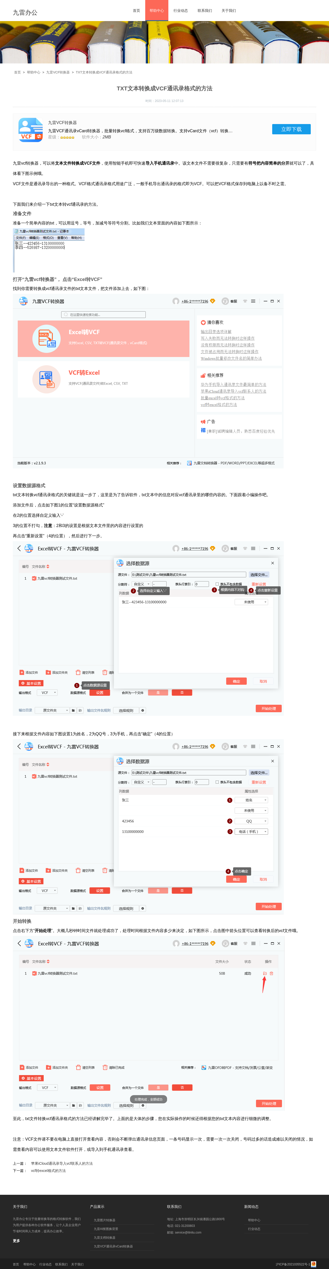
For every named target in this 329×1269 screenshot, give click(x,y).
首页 (136, 10)
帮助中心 (157, 10)
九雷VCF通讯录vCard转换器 (113, 1246)
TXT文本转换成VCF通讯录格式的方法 (104, 72)
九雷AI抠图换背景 (106, 1229)
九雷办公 (25, 12)
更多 (16, 1241)
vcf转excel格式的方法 (48, 1171)
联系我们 (205, 10)
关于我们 (229, 10)
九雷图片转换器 (104, 1220)
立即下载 (291, 129)
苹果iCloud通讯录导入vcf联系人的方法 (62, 1163)
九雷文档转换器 (104, 1237)
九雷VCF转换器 (58, 72)
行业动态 (180, 10)
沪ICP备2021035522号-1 (293, 1264)
